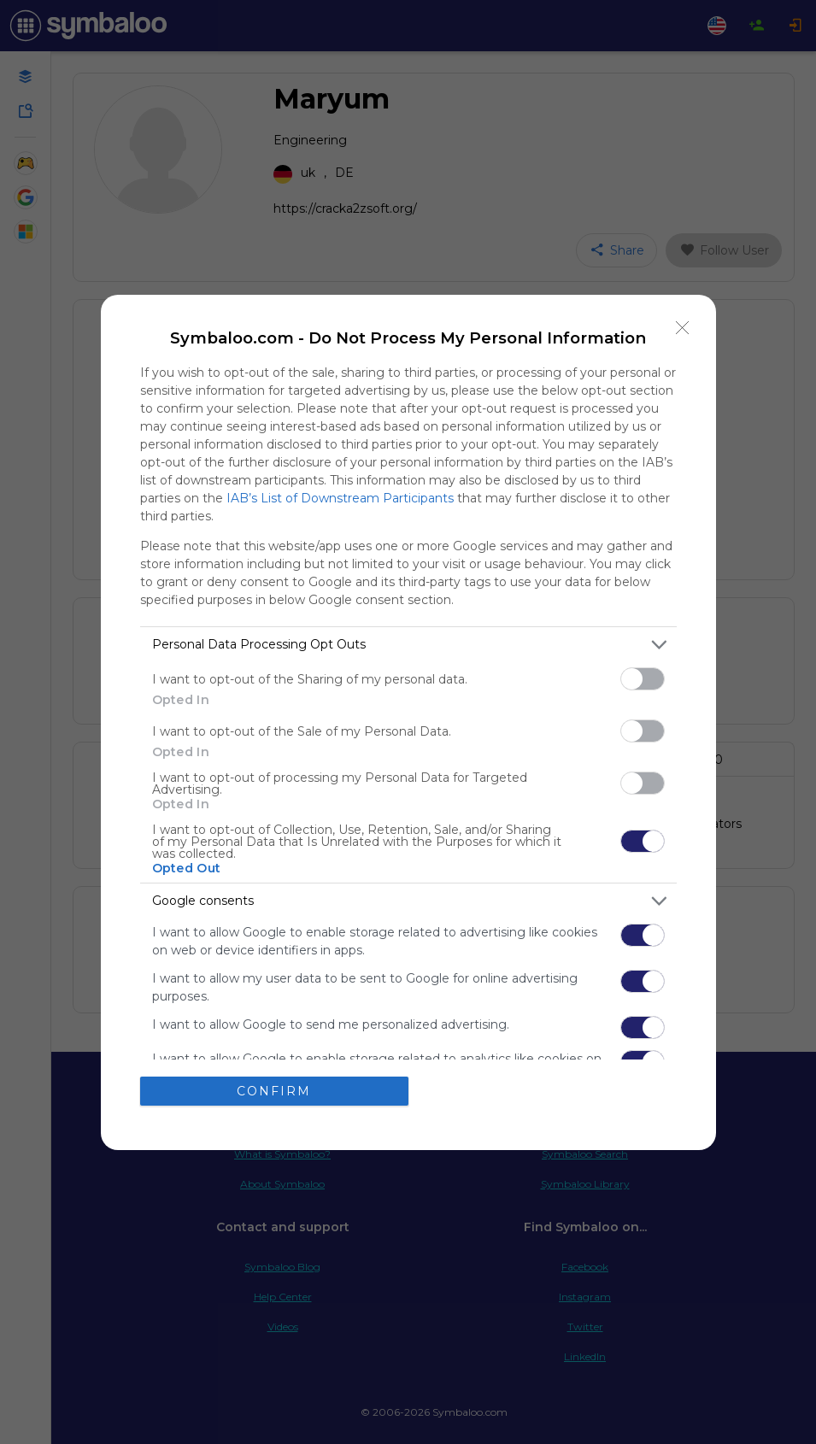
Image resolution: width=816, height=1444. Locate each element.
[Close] (682, 328)
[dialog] (408, 722)
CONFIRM (274, 1090)
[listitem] (408, 644)
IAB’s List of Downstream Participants (340, 498)
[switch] (642, 678)
